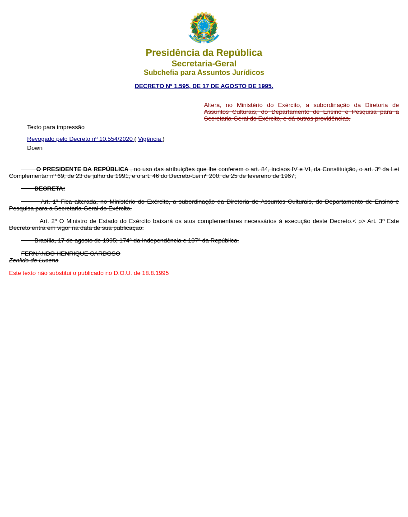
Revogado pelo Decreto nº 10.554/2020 (80, 138)
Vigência (150, 138)
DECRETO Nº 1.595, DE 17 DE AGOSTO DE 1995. (204, 86)
